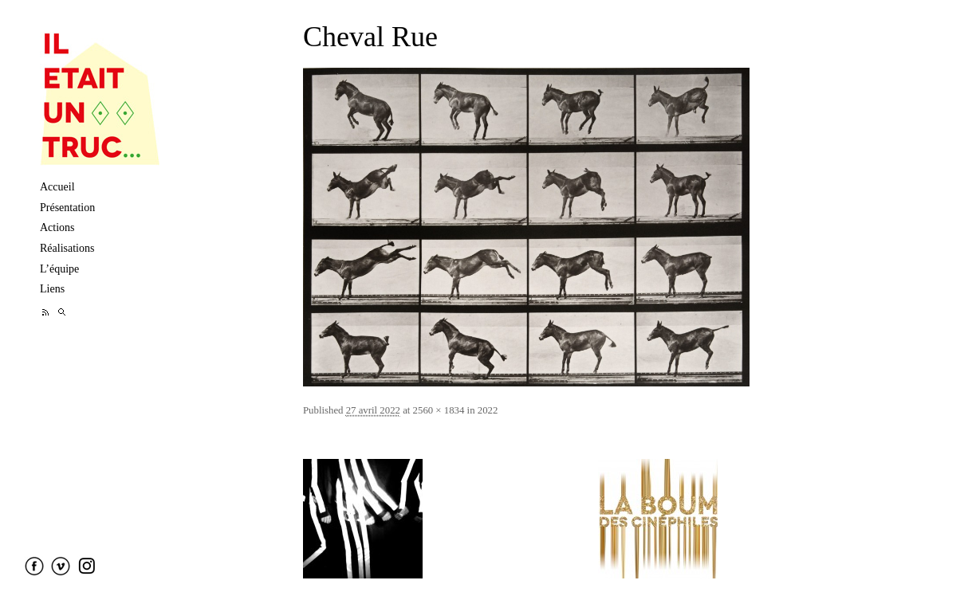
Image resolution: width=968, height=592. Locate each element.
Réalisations (67, 248)
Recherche (62, 312)
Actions (57, 227)
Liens (52, 289)
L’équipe (59, 269)
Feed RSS (46, 312)
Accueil (57, 187)
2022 (488, 410)
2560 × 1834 (439, 410)
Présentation (67, 208)
